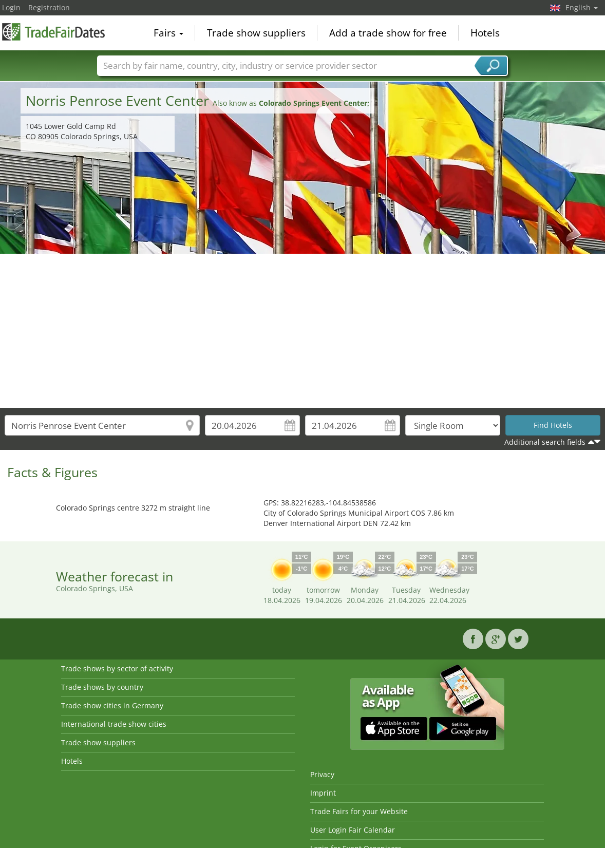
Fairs (168, 33)
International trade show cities (113, 724)
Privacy (322, 774)
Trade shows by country (102, 687)
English (581, 7)
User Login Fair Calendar (352, 830)
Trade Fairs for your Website (359, 811)
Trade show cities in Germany (112, 705)
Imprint (323, 793)
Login (11, 7)
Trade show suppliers (256, 33)
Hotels (485, 33)
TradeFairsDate (53, 32)
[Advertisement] (302, 331)
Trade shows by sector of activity (117, 668)
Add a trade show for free (388, 33)
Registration (49, 7)
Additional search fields (544, 442)
